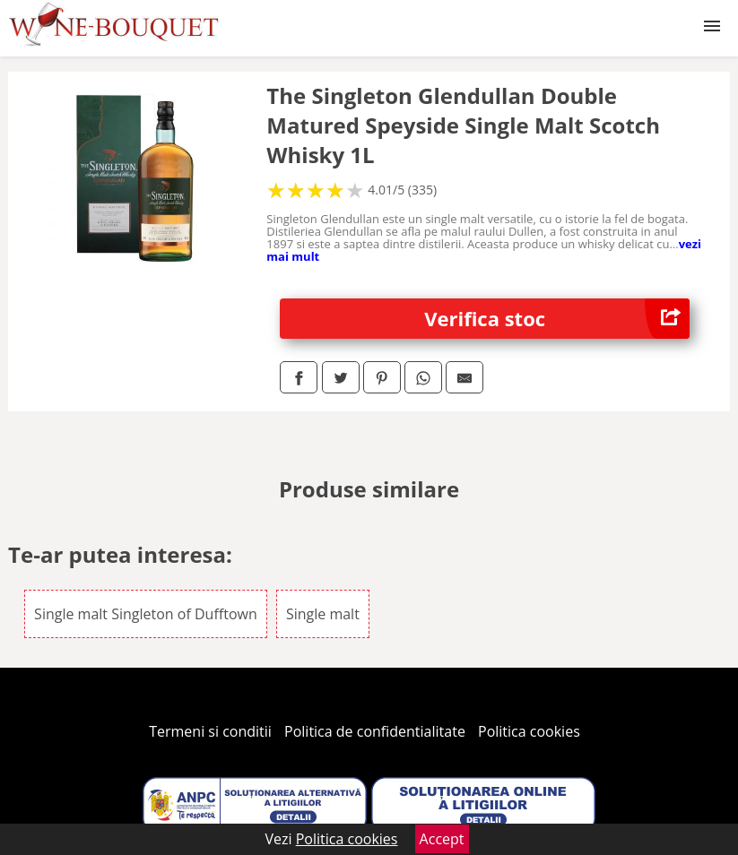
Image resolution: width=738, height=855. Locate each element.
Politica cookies (529, 731)
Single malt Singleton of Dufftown (145, 614)
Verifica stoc (557, 318)
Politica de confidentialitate (374, 731)
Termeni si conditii (210, 731)
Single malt (323, 614)
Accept (442, 839)
